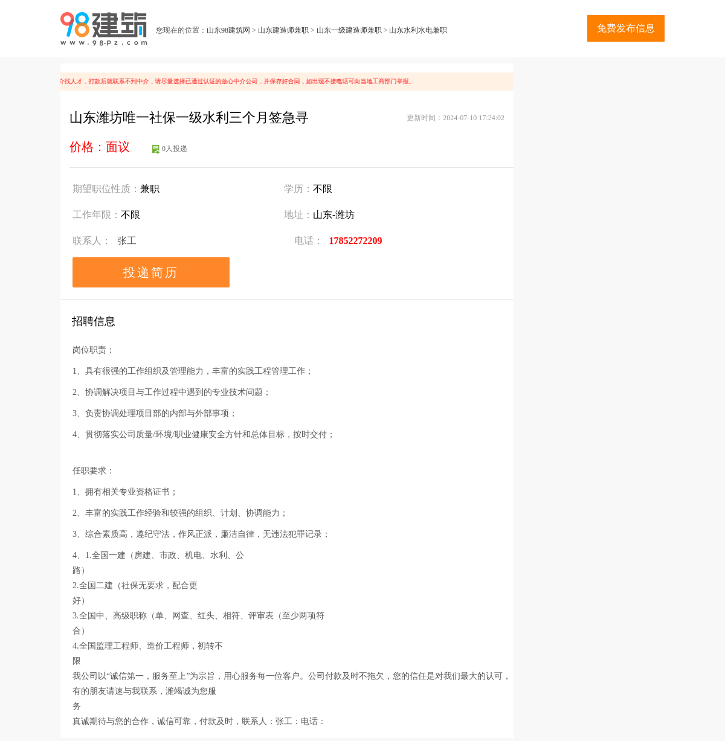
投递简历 (151, 272)
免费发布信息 (626, 28)
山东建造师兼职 (283, 30)
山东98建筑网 (228, 30)
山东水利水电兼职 (418, 30)
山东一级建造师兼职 (349, 30)
